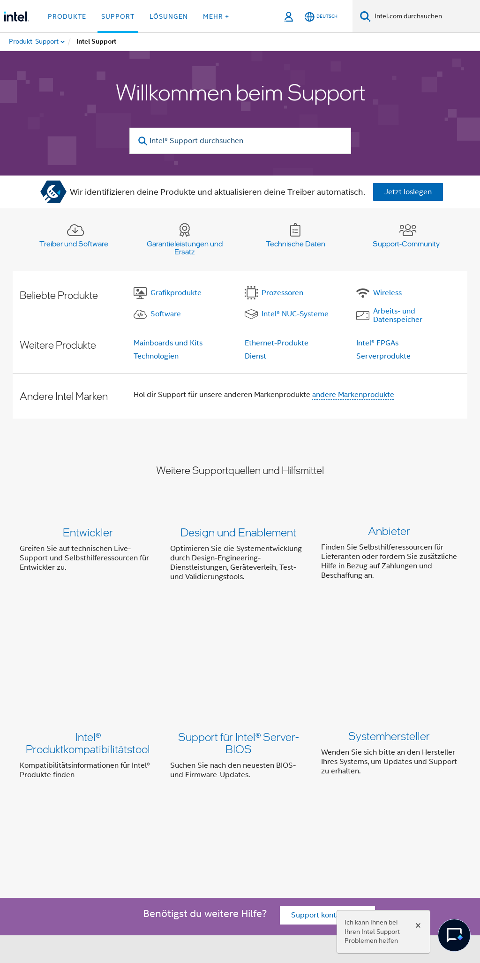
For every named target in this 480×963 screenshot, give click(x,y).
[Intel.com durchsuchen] (425, 16)
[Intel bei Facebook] (95, 843)
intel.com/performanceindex (390, 901)
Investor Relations (238, 791)
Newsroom (331, 791)
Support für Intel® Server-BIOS (238, 652)
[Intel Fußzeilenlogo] (38, 860)
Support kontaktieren (327, 738)
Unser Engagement (166, 791)
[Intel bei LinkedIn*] (142, 843)
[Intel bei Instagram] (188, 843)
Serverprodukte (383, 356)
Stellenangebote (386, 791)
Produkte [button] (67, 16)
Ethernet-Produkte (276, 343)
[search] (143, 141)
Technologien (156, 356)
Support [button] (118, 16)
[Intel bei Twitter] (119, 843)
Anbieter (389, 532)
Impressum (109, 809)
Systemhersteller (389, 646)
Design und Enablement (238, 532)
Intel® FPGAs (377, 343)
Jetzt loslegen (408, 192)
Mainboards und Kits (168, 343)
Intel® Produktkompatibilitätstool (88, 652)
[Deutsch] (321, 16)
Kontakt (290, 791)
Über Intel (108, 791)
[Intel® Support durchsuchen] (240, 141)
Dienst (255, 356)
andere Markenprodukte (353, 394)
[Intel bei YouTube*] (165, 843)
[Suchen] (365, 16)
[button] (240, 556)
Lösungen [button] (169, 16)
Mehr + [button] (216, 16)
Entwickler (88, 532)
